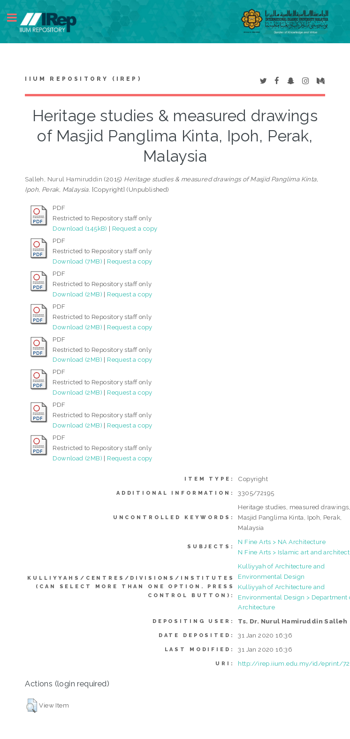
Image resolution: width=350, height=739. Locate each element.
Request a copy (135, 228)
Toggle (17, 17)
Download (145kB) (80, 228)
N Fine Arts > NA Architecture (282, 541)
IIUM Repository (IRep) (83, 79)
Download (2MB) (77, 294)
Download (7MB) (77, 261)
